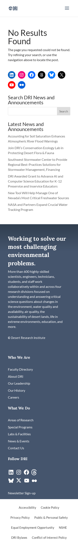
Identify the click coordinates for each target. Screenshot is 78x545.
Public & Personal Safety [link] (51, 517)
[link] (13, 8)
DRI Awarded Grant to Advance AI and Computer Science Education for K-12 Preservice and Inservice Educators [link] (35, 181)
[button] (67, 11)
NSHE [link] (63, 527)
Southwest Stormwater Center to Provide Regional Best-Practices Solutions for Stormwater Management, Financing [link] (37, 164)
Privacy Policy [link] (20, 517)
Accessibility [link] (27, 507)
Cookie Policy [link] (50, 507)
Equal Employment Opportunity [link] (32, 527)
